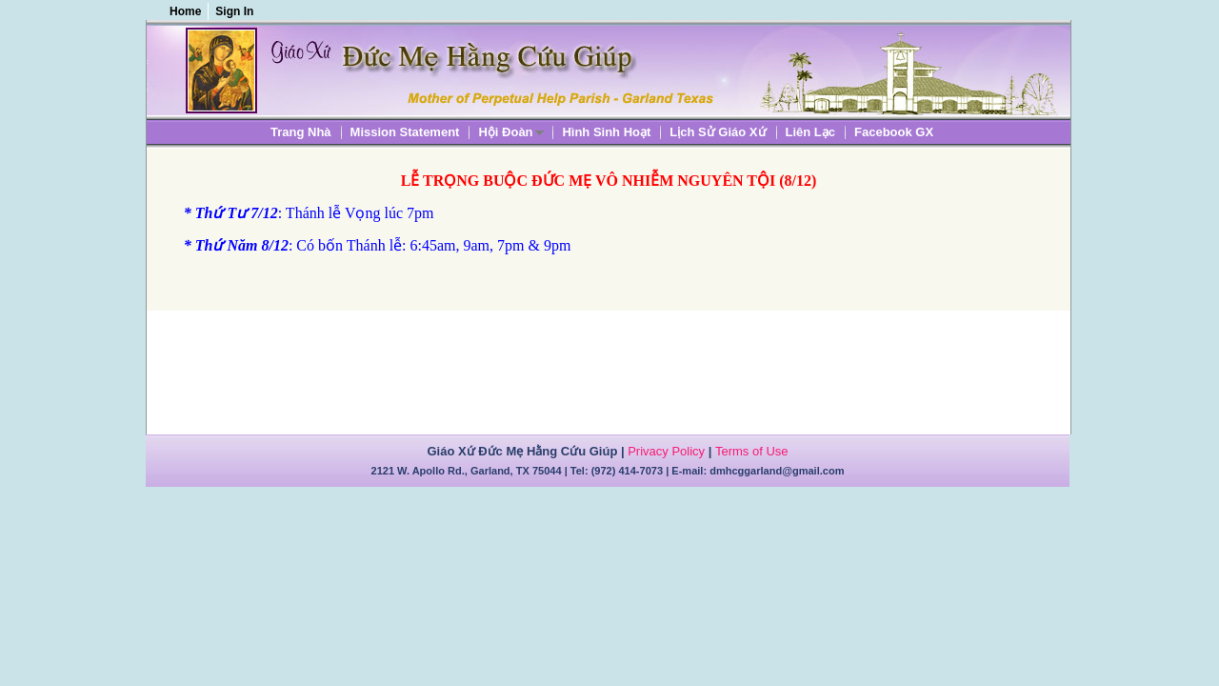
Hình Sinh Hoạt (606, 132)
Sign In (234, 11)
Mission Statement (405, 132)
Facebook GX (893, 132)
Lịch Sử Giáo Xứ (717, 132)
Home (185, 11)
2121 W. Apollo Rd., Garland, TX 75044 (466, 470)
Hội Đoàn (506, 133)
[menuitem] (301, 132)
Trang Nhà (300, 132)
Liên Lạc (811, 132)
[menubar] (602, 132)
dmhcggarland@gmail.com (776, 470)
